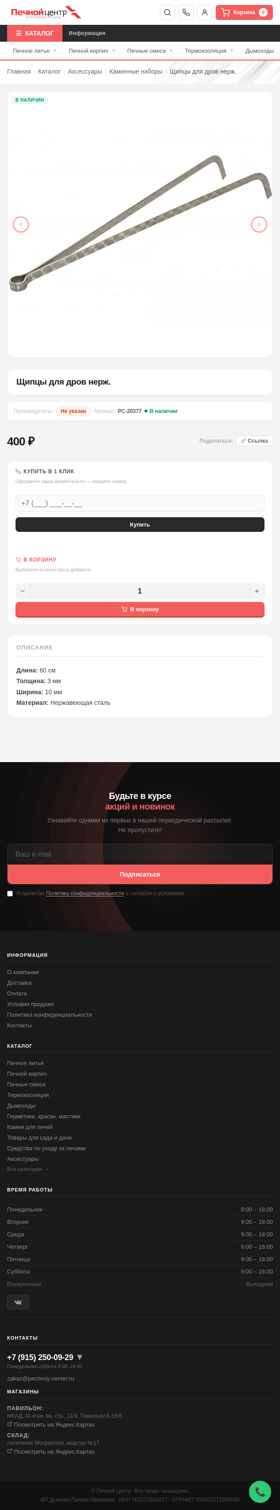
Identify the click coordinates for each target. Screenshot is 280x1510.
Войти (205, 12)
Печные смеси (150, 50)
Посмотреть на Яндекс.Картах (51, 1424)
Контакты (19, 1025)
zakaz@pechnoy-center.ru (40, 1378)
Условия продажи (30, 1004)
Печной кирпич (92, 50)
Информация (87, 33)
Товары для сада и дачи (39, 1137)
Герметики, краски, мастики (43, 1116)
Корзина (244, 12)
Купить (140, 524)
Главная (19, 71)
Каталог (49, 71)
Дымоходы (259, 50)
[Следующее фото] (259, 224)
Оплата (17, 993)
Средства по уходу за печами (46, 1148)
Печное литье (35, 50)
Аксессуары (85, 71)
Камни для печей (30, 1127)
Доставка (19, 982)
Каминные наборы (136, 71)
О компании (23, 972)
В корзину (140, 609)
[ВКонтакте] (18, 1302)
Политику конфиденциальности (85, 893)
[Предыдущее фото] (21, 224)
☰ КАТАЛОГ (35, 33)
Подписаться (140, 874)
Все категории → (28, 1169)
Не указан (73, 411)
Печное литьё (25, 1063)
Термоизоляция (209, 50)
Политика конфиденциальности (49, 1014)
